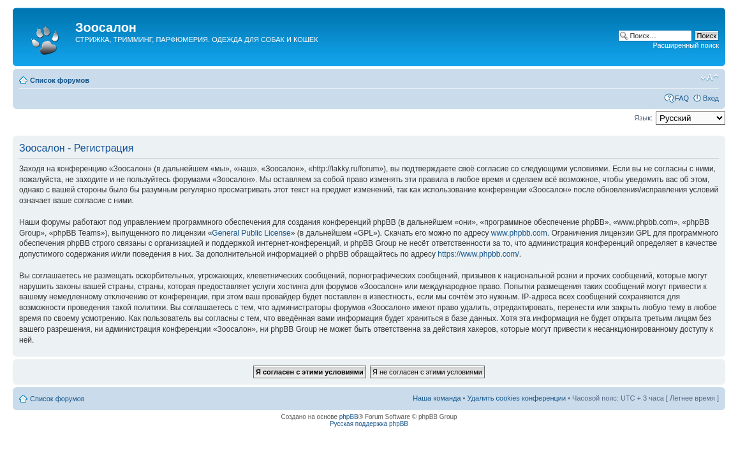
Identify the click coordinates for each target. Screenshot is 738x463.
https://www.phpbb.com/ (478, 254)
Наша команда (437, 398)
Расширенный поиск (686, 45)
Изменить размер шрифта (709, 77)
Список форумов (59, 80)
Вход (711, 98)
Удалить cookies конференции (517, 398)
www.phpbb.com (519, 233)
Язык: (643, 118)
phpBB (348, 416)
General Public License (251, 233)
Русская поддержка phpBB (369, 423)
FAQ (682, 98)
